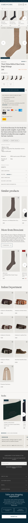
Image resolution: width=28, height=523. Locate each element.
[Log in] (19, 4)
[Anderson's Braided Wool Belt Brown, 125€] (7, 302)
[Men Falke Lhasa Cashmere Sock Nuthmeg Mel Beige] (22, 15)
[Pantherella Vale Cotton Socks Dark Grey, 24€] (13, 18)
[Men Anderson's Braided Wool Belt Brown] (7, 299)
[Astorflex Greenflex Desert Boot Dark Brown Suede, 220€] (21, 351)
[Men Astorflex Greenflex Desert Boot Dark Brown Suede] (21, 349)
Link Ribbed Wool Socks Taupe (4, 23)
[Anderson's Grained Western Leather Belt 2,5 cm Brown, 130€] (7, 327)
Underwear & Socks (11, 28)
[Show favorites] (21, 4)
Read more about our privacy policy (14, 467)
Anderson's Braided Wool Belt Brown (7, 310)
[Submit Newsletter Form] (25, 463)
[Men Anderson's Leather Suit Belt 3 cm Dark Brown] (21, 324)
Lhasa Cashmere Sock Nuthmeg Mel (21, 23)
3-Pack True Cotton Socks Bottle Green (11, 424)
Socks (18, 28)
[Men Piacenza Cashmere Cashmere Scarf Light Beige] (7, 373)
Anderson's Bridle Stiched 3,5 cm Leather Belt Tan (21, 310)
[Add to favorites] (18, 198)
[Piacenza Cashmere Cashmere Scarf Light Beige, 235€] (7, 376)
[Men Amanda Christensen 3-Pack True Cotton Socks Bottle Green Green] (12, 410)
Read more (14, 505)
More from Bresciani (12, 229)
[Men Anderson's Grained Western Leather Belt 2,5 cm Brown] (7, 324)
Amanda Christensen (9, 422)
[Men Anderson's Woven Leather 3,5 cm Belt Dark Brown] (7, 349)
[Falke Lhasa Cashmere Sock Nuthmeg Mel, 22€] (21, 18)
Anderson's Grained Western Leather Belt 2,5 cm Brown (6, 335)
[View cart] (23, 4)
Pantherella (12, 22)
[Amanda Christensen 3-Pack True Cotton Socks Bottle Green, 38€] (12, 414)
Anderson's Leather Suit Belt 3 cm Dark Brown (20, 335)
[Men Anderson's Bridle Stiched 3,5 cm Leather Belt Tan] (21, 299)
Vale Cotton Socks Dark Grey (13, 23)
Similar (10, 190)
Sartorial (6, 140)
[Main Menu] (25, 4)
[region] (14, 441)
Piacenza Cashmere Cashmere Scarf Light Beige (6, 384)
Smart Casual (14, 140)
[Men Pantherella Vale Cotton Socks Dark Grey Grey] (13, 15)
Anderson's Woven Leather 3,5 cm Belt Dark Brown (6, 359)
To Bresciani (6, 245)
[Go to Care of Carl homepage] (7, 4)
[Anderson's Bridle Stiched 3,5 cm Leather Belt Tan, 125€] (21, 302)
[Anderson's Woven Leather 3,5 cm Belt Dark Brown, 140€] (7, 351)
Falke (19, 22)
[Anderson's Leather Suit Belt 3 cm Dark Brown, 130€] (21, 327)
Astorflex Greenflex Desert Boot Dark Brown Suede (21, 359)
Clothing (3, 28)
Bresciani (3, 22)
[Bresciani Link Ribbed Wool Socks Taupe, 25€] (4, 18)
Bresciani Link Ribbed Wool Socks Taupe (11, 220)
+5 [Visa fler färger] (23, 78)
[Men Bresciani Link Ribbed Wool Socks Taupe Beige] (4, 15)
